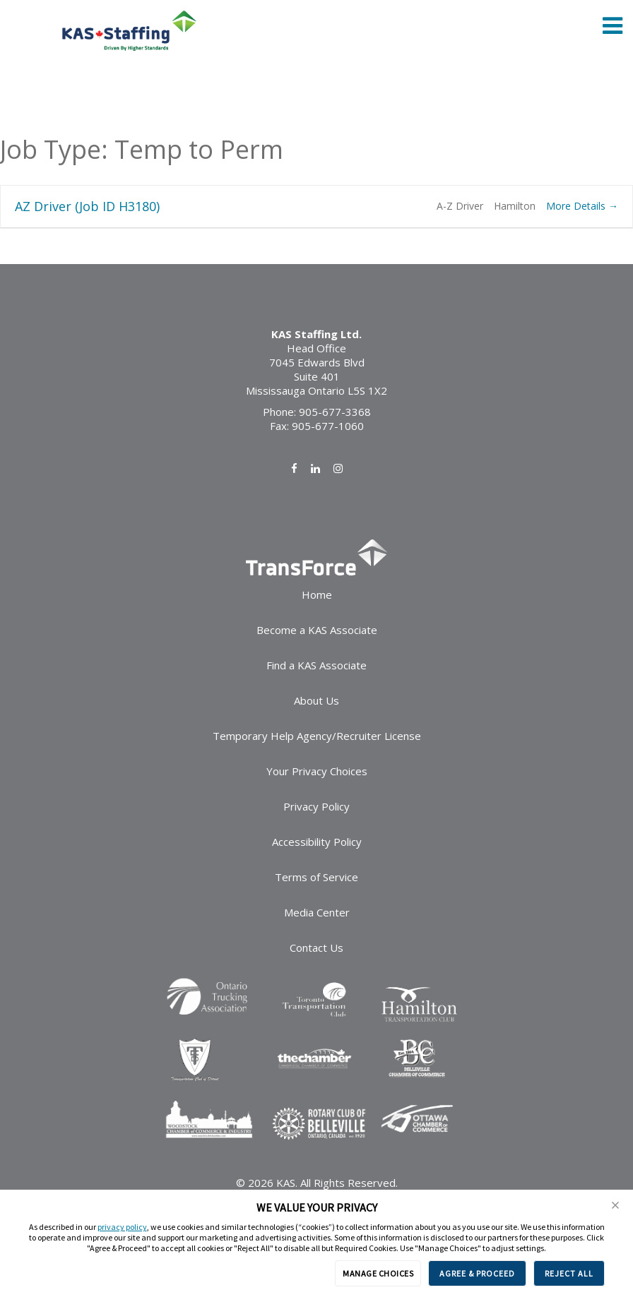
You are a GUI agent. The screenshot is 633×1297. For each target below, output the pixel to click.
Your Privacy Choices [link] (316, 771)
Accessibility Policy (317, 842)
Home (317, 594)
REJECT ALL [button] (569, 1273)
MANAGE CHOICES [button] (378, 1273)
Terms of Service (316, 877)
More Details (582, 206)
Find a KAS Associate (316, 665)
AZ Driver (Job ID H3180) (87, 206)
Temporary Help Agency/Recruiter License (317, 736)
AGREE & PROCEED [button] (477, 1273)
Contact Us (316, 947)
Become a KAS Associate (316, 630)
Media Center (317, 912)
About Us (316, 700)
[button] (615, 1205)
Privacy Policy (316, 806)
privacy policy (122, 1226)
